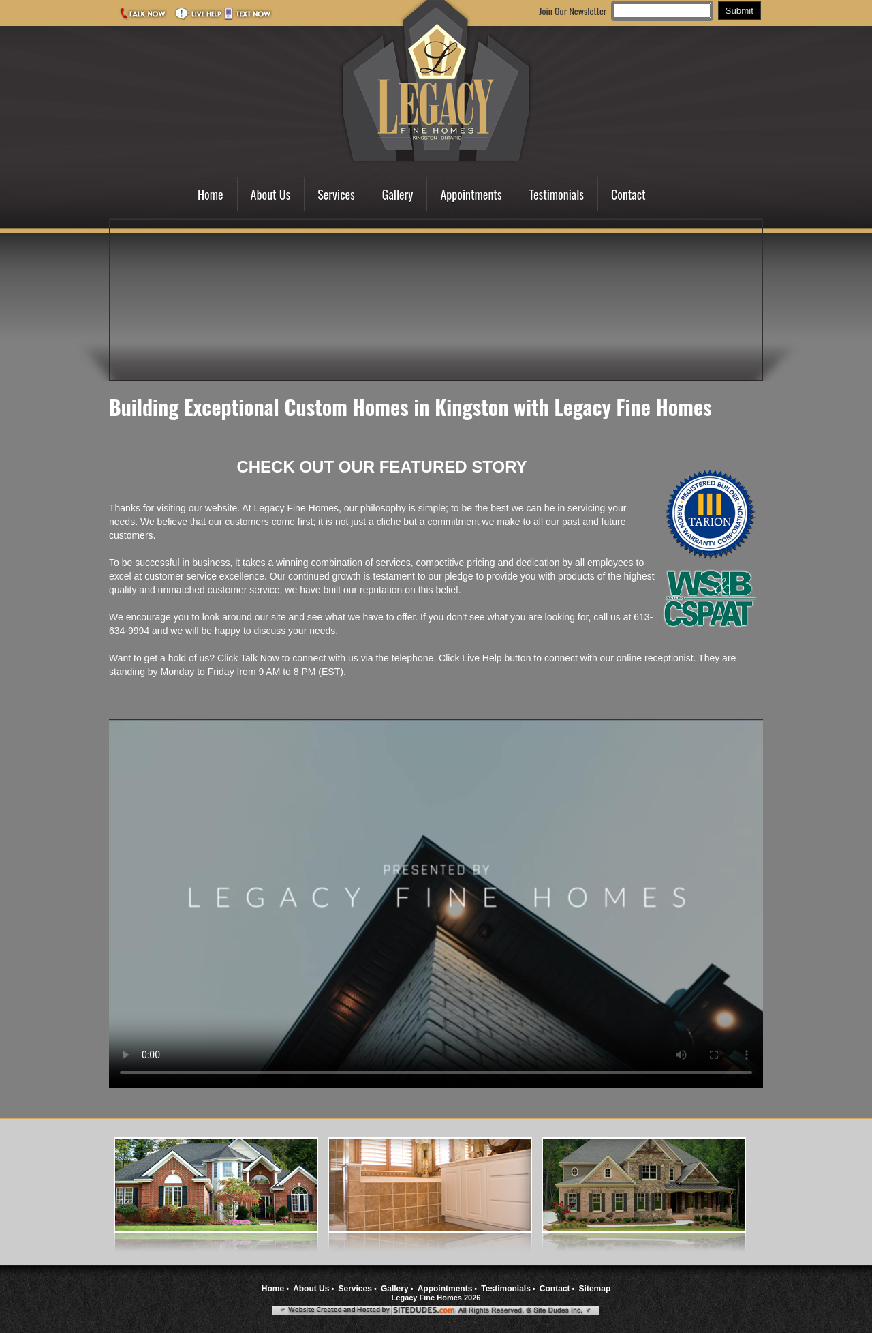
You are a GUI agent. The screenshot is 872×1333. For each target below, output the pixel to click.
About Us (271, 194)
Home (210, 194)
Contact (628, 194)
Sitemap (595, 1288)
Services (336, 194)
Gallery (398, 194)
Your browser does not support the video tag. (436, 903)
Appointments (470, 194)
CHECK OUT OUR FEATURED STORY (381, 467)
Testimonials (556, 194)
